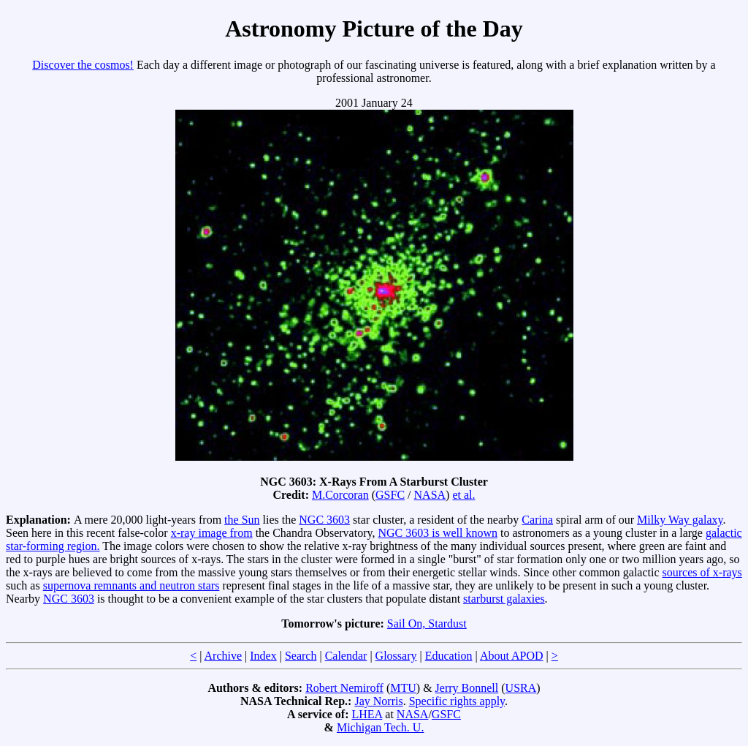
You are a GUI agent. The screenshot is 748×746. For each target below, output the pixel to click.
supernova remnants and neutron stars (131, 585)
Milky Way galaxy (679, 519)
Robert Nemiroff (344, 688)
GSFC (390, 495)
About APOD (511, 655)
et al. (463, 495)
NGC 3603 (324, 519)
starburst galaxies (504, 598)
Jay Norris (378, 701)
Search (301, 655)
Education (449, 655)
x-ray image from (212, 533)
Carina (537, 519)
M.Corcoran (340, 495)
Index (263, 655)
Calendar (346, 655)
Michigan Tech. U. (380, 727)
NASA (430, 495)
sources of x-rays (702, 572)
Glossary (396, 655)
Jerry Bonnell (467, 688)
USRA (521, 688)
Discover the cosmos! (83, 65)
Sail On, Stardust (427, 623)
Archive (224, 655)
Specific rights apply (457, 701)
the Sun (241, 519)
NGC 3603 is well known (437, 533)
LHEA (367, 714)
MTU (403, 688)
